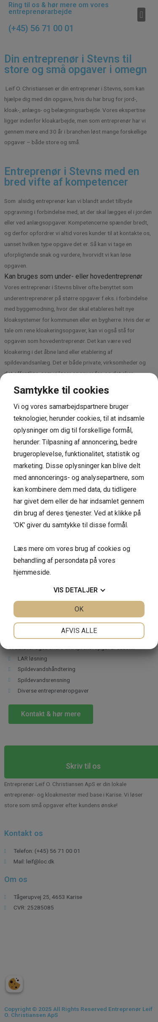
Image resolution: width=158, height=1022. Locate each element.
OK (79, 609)
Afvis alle (79, 631)
